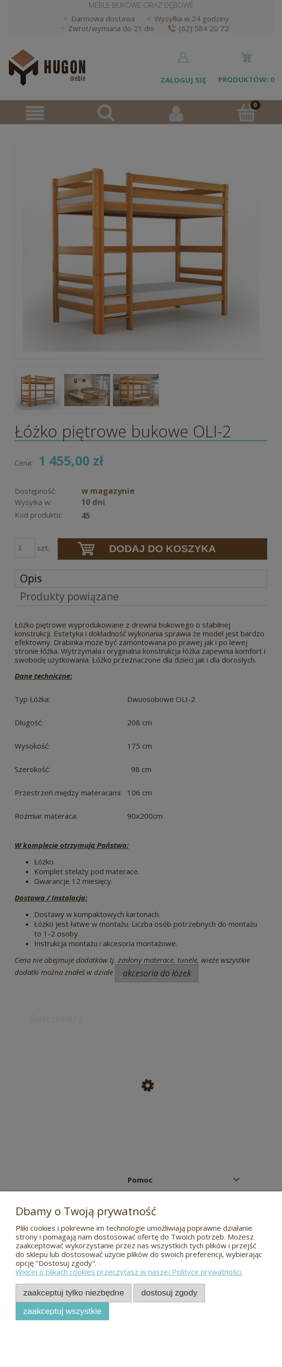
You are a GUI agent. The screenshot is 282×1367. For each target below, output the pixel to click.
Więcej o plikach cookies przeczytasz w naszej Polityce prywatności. (129, 1272)
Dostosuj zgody (169, 1292)
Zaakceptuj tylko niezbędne (73, 1292)
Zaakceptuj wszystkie (62, 1311)
